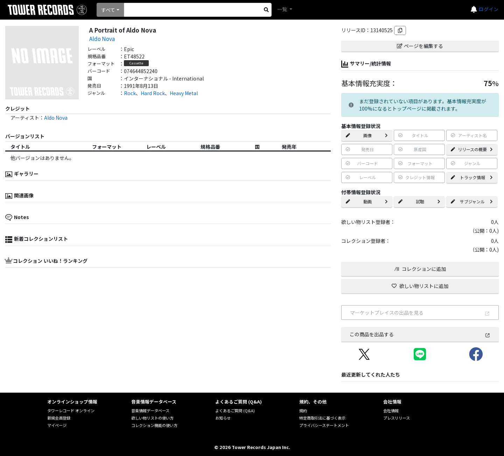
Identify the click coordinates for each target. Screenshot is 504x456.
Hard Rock (153, 93)
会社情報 (391, 410)
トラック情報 (472, 177)
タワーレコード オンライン (70, 410)
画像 (367, 135)
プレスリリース (396, 418)
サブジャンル (472, 201)
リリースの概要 (472, 149)
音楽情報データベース (150, 410)
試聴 (419, 201)
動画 (367, 201)
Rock (130, 93)
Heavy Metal (184, 93)
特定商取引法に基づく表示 (322, 418)
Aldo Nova (102, 38)
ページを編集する (420, 45)
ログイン (488, 9)
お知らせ (223, 418)
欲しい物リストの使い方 (152, 418)
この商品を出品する (420, 334)
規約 (303, 410)
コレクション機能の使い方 (154, 425)
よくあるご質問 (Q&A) (235, 410)
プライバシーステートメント (324, 425)
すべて (108, 9)
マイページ (56, 425)
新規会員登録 (58, 418)
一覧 (282, 9)
